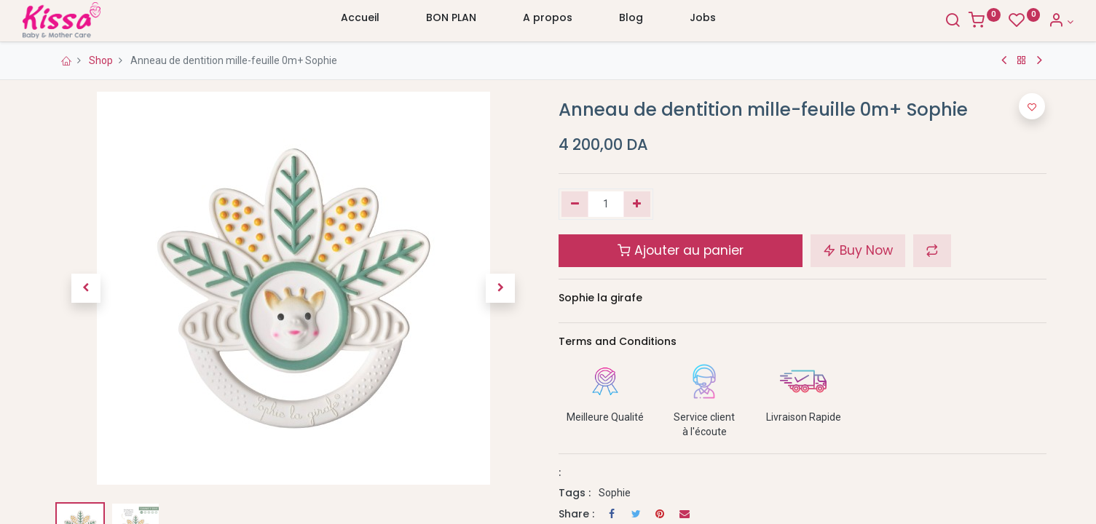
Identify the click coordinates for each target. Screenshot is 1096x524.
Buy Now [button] (858, 250)
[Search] (926, 22)
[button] (86, 288)
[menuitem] (360, 21)
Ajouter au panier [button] (681, 250)
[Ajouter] (636, 204)
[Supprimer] (574, 204)
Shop (101, 60)
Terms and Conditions (618, 341)
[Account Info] (1034, 22)
